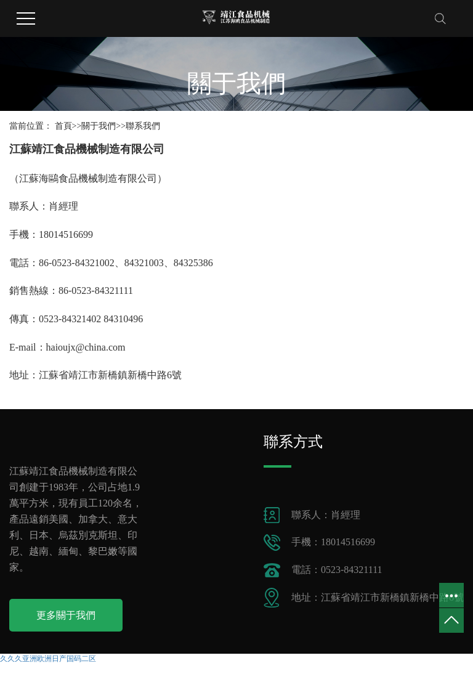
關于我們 (98, 126)
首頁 (63, 126)
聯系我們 (143, 126)
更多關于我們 (65, 615)
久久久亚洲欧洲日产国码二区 (48, 658)
